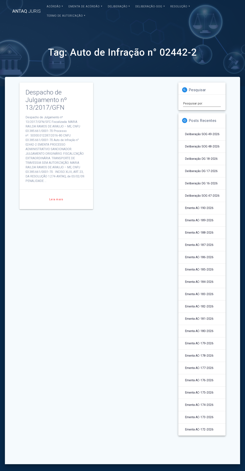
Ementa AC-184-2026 (199, 282)
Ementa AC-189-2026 (199, 220)
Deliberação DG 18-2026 (201, 159)
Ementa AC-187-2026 (199, 245)
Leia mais (56, 199)
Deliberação (118, 6)
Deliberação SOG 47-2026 (202, 195)
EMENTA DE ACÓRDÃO (84, 6)
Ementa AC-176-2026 (199, 380)
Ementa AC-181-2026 (199, 318)
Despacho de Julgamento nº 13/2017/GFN (46, 100)
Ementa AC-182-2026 (199, 306)
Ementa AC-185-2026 (199, 269)
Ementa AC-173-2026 (199, 417)
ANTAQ (26, 11)
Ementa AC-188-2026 (199, 232)
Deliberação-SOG (148, 6)
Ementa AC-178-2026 (199, 355)
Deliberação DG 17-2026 (201, 171)
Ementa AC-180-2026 (199, 331)
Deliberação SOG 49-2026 (202, 134)
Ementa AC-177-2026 (199, 368)
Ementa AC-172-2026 (199, 429)
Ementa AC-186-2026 (199, 257)
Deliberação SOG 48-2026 (202, 146)
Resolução (178, 6)
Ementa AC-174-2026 (199, 405)
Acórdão (54, 6)
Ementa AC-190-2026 (199, 208)
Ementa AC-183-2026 (199, 294)
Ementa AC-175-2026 (199, 392)
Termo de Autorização (65, 15)
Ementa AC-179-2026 (199, 343)
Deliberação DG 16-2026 (201, 183)
